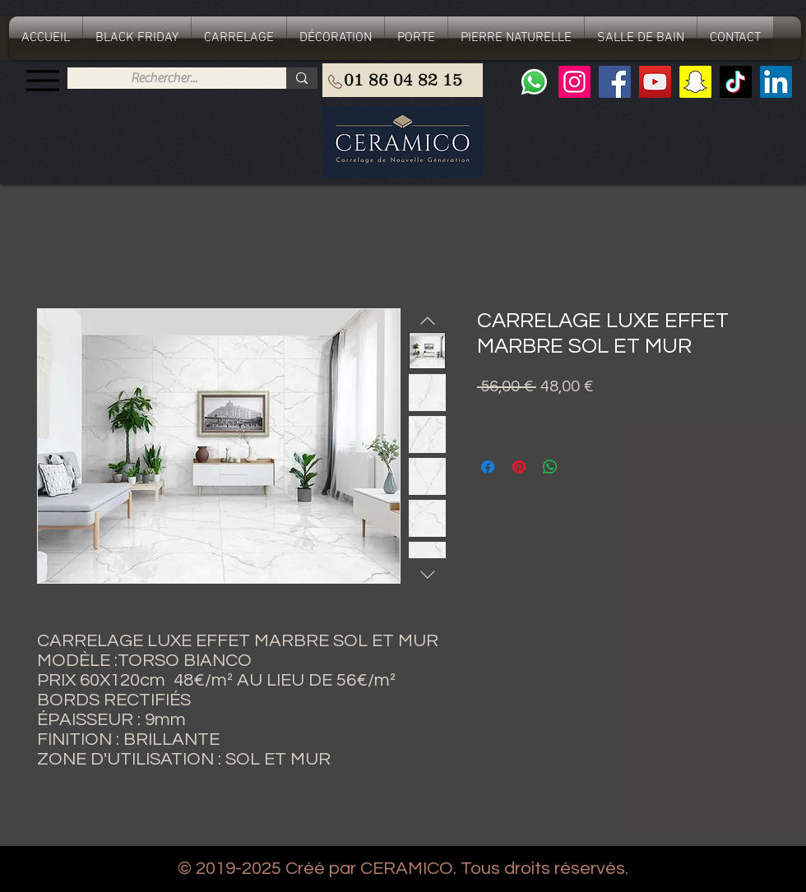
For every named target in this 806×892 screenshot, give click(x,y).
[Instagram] (574, 82)
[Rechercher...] (164, 78)
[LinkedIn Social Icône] (776, 82)
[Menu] (42, 80)
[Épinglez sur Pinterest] (519, 467)
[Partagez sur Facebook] (488, 467)
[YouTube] (655, 82)
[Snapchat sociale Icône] (695, 82)
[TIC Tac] (736, 82)
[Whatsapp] (534, 82)
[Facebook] (615, 82)
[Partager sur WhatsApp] (550, 467)
